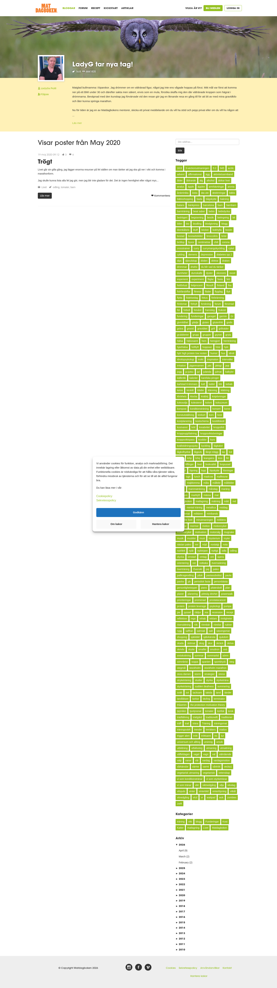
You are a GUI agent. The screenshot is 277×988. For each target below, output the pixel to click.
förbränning (217, 297)
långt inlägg (212, 452)
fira (229, 285)
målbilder (229, 482)
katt (203, 384)
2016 (180, 917)
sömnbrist (182, 661)
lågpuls (198, 452)
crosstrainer (183, 248)
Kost (225, 821)
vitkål (233, 791)
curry (196, 248)
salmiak (201, 630)
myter (227, 538)
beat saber (199, 211)
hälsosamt (192, 340)
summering (223, 686)
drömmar (182, 266)
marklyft (195, 495)
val (213, 754)
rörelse (217, 624)
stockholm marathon (215, 667)
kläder (200, 390)
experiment (197, 279)
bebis (211, 211)
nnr (196, 544)
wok (221, 797)
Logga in (233, 8)
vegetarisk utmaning (188, 772)
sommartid (213, 655)
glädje (195, 322)
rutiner (228, 624)
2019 (180, 900)
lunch (197, 476)
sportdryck (220, 661)
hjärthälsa (182, 347)
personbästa (221, 581)
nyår (191, 550)
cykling (181, 254)
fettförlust (182, 285)
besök (210, 217)
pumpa (227, 606)
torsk (230, 711)
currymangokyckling (214, 248)
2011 (180, 944)
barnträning (183, 211)
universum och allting (188, 742)
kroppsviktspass (186, 439)
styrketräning (184, 686)
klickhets (182, 396)
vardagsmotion (222, 760)
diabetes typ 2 (224, 254)
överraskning (219, 563)
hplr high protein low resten (192, 353)
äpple (191, 186)
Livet (44, 187)
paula (228, 575)
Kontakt (227, 967)
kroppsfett (218, 427)
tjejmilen (181, 711)
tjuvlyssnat (195, 711)
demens (192, 254)
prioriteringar (184, 600)
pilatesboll (216, 587)
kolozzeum (221, 402)
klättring (225, 390)
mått (226, 501)
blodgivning (211, 223)
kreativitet (204, 427)
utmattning (226, 748)
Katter (180, 827)
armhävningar (216, 186)
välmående (225, 754)
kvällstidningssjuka (187, 445)
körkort (201, 415)
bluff (195, 229)
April (181, 850)
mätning (215, 501)
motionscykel (184, 532)
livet (199, 464)
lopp (203, 470)
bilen (179, 223)
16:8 (179, 168)
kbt (220, 384)
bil (233, 217)
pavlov (180, 581)
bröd (223, 236)
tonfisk (220, 711)
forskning (206, 303)
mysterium (214, 538)
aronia (231, 186)
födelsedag (192, 297)
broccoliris (212, 236)
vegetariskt (209, 772)
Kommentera (160, 195)
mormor (194, 526)
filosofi (209, 285)
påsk (200, 575)
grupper (207, 334)
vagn (205, 754)
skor (210, 643)
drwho (194, 266)
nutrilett (181, 550)
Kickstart (111, 8)
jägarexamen (197, 365)
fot (178, 310)
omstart (192, 556)
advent (180, 174)
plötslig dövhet (209, 593)
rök (196, 624)
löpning (194, 470)
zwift (179, 803)
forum (218, 303)
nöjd (204, 544)
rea (206, 612)
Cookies (171, 967)
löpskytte (214, 470)
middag (223, 507)
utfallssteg (196, 748)
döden (204, 260)
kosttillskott (218, 421)
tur (222, 735)
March (182, 856)
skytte (191, 649)
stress (221, 674)
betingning (223, 217)
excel (232, 273)
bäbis (232, 192)
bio (187, 223)
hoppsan (207, 347)
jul (198, 371)
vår (197, 760)
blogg (224, 223)
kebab (229, 384)
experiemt (182, 279)
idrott (231, 353)
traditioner (226, 717)
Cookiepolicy (104, 495)
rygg (179, 630)
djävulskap (191, 260)
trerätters (211, 729)
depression (207, 254)
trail (187, 723)
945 (222, 168)
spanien (206, 661)
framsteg (210, 310)
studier (198, 680)
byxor (191, 242)
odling (56, 187)
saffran (189, 630)
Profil (47, 88)
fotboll (187, 310)
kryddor (202, 439)
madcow (208, 476)
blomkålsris (183, 229)
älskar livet (224, 180)
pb (189, 581)
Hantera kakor (198, 976)
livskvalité (210, 464)
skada (180, 643)
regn (193, 618)
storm (198, 674)
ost (194, 563)
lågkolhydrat (183, 452)
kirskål (190, 390)
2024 (180, 873)
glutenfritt (218, 322)
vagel (196, 754)
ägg (208, 174)
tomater (65, 187)
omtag (203, 556)
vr (202, 797)
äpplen (201, 186)
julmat (218, 371)
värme (195, 766)
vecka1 (228, 766)
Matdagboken (184, 501)
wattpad (211, 797)
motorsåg (215, 532)
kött (193, 427)
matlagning (202, 501)
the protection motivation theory (207, 704)
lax (223, 452)
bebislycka (224, 211)
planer (180, 593)
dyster (209, 273)
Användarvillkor (209, 967)
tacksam (197, 692)
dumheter (182, 273)
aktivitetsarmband (223, 174)
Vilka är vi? (193, 8)
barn (72, 187)
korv (211, 415)
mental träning (194, 507)
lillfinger (189, 464)
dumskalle (196, 273)
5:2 (214, 168)
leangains (209, 458)
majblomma (193, 482)
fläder (208, 291)
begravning (197, 217)
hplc (226, 347)
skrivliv (180, 649)
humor (213, 353)
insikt (201, 359)
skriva (230, 643)
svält (179, 692)
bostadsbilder (195, 236)
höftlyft (195, 347)
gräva (180, 328)
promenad (200, 600)
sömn (226, 655)
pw (178, 612)
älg (201, 180)
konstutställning (185, 415)
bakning (224, 199)
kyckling (205, 445)
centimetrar (204, 242)
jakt (209, 365)
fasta (220, 279)
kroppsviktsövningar (211, 433)
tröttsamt (206, 735)
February (184, 862)
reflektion (182, 618)
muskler (191, 538)
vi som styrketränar (216, 779)
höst (218, 347)
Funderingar (212, 821)
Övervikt (197, 569)
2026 (180, 844)
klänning (212, 390)
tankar (195, 698)
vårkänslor (182, 766)
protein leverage (197, 606)
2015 (180, 922)
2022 (180, 884)
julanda (207, 371)
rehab (202, 618)
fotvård (197, 310)
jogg (179, 371)
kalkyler (229, 371)
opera (220, 556)
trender (198, 729)
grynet (218, 334)
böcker (205, 229)
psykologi (215, 606)
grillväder (224, 328)
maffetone (222, 476)
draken (226, 260)
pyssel (187, 612)
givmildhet (182, 322)
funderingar (197, 316)
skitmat (191, 643)
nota (225, 544)
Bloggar (69, 8)
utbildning (182, 748)
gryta (228, 334)
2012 (180, 938)
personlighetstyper (187, 587)
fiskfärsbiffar (183, 291)
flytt (228, 291)
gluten (205, 322)
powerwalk (227, 593)
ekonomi (221, 273)
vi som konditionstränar (189, 779)
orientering (183, 563)
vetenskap (224, 772)
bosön (228, 229)
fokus (205, 297)
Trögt (45, 161)
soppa (194, 661)
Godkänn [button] (138, 512)
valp (179, 760)
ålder (179, 180)
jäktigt (218, 365)
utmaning (211, 748)
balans (180, 205)
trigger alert (183, 735)
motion (206, 526)
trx (215, 735)
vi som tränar (184, 785)
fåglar (211, 279)
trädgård (197, 717)
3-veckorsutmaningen (197, 168)
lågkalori (218, 445)
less (220, 458)
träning (181, 821)
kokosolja (182, 402)
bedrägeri (182, 217)
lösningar (228, 470)
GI (232, 316)
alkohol (210, 180)
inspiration (212, 359)
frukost (222, 310)
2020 (180, 895)
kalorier (194, 378)
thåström (182, 704)
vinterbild (204, 791)
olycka (180, 556)
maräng (225, 489)
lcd (230, 452)
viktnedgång (209, 785)
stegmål (181, 667)
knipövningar (219, 396)
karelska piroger (210, 378)
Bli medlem (213, 8)
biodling (197, 223)
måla (206, 482)
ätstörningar (218, 192)
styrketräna (222, 680)
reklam (213, 618)
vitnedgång (183, 797)
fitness (197, 291)
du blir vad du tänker (212, 266)
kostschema (202, 421)
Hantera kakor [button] (160, 524)
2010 (180, 949)
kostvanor (182, 427)
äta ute (205, 192)
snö (225, 649)
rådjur (198, 612)
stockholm (195, 667)
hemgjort (215, 340)
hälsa (180, 340)
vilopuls (181, 791)
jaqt (227, 365)
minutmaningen (204, 519)
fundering (182, 316)
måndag (213, 489)
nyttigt (214, 550)
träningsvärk (183, 729)
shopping (182, 637)
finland (220, 285)
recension (217, 612)
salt (211, 630)
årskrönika (182, 192)
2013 (180, 933)
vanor (188, 760)
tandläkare (182, 698)
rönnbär (205, 624)
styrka (209, 680)
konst (227, 408)
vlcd (195, 797)
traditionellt (212, 717)
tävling (206, 698)
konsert (217, 408)
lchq (197, 458)
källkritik (181, 378)
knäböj (204, 396)
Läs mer (77, 122)
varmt (206, 766)
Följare (43, 94)
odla (224, 550)
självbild (195, 637)
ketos (180, 390)
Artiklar (127, 8)
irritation (181, 365)
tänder (227, 692)
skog (201, 643)
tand (218, 692)
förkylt (194, 303)
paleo (216, 569)
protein (181, 606)
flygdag (219, 291)
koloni (208, 402)
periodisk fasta (202, 581)
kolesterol (196, 402)
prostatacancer (218, 600)
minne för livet (184, 519)
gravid (190, 328)
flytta (179, 297)
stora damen (184, 674)
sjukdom (223, 637)
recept (229, 612)
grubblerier (183, 334)
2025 (180, 868)
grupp (196, 334)
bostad (180, 236)
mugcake (229, 532)
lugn (188, 476)
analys (180, 186)
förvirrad (229, 303)
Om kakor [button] (116, 524)
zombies (231, 797)
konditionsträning (199, 408)
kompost (181, 408)
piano (204, 587)
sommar (199, 655)
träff (179, 723)
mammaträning (196, 489)
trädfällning (183, 717)
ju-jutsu (189, 371)
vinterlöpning (219, 791)
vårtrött (216, 766)
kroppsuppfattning (187, 433)
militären (198, 513)
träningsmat (220, 723)
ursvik (219, 742)
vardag (206, 760)
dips (179, 260)
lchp (189, 458)
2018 (180, 906)
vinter (192, 791)
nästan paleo (184, 544)
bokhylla (217, 229)
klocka (193, 396)
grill (213, 328)
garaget (211, 316)
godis (229, 322)
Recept (95, 8)
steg (231, 661)
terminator (219, 698)
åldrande (191, 180)
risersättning (183, 624)
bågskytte (211, 199)
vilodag (231, 785)
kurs (212, 439)
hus (223, 353)
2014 (180, 927)
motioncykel (219, 526)
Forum (83, 8)
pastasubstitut (214, 575)
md (234, 501)
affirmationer (195, 174)
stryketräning (184, 680)
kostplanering (184, 421)
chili (216, 242)
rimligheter (226, 618)
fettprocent (197, 285)
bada (199, 199)
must (202, 538)
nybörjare (202, 550)
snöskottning (184, 655)
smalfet (202, 649)
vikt (197, 785)
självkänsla (209, 637)
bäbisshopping (185, 199)
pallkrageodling (185, 575)
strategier (209, 674)
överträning (183, 569)
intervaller (227, 359)
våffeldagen (183, 754)
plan (227, 587)
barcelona (208, 205)
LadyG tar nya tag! (102, 64)
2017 (180, 911)
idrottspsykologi (185, 359)
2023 (180, 878)
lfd (227, 458)
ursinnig (208, 742)
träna (195, 723)
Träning (206, 723)
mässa (207, 495)
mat (216, 495)
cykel (231, 248)
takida (209, 692)
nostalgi (215, 544)
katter (212, 384)
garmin (223, 316)
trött (195, 735)
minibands (212, 513)
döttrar (214, 260)
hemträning (229, 340)
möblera (221, 519)
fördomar (182, 303)
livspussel (225, 464)
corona (225, 242)
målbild (216, 482)
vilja (221, 785)
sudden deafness (204, 686)
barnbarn (231, 205)
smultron (215, 649)
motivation (200, 532)
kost (219, 415)
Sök (180, 150)
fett (228, 279)
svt (187, 692)
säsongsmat (223, 630)
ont (212, 556)
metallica (211, 507)
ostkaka (203, 563)
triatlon (223, 729)
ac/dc (231, 168)
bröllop (180, 242)
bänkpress (193, 205)
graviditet (202, 328)
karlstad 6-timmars (187, 384)
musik (180, 538)
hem (204, 340)
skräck (219, 643)
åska (195, 192)
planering (193, 593)
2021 (180, 889)
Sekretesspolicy (188, 967)
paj (207, 569)
